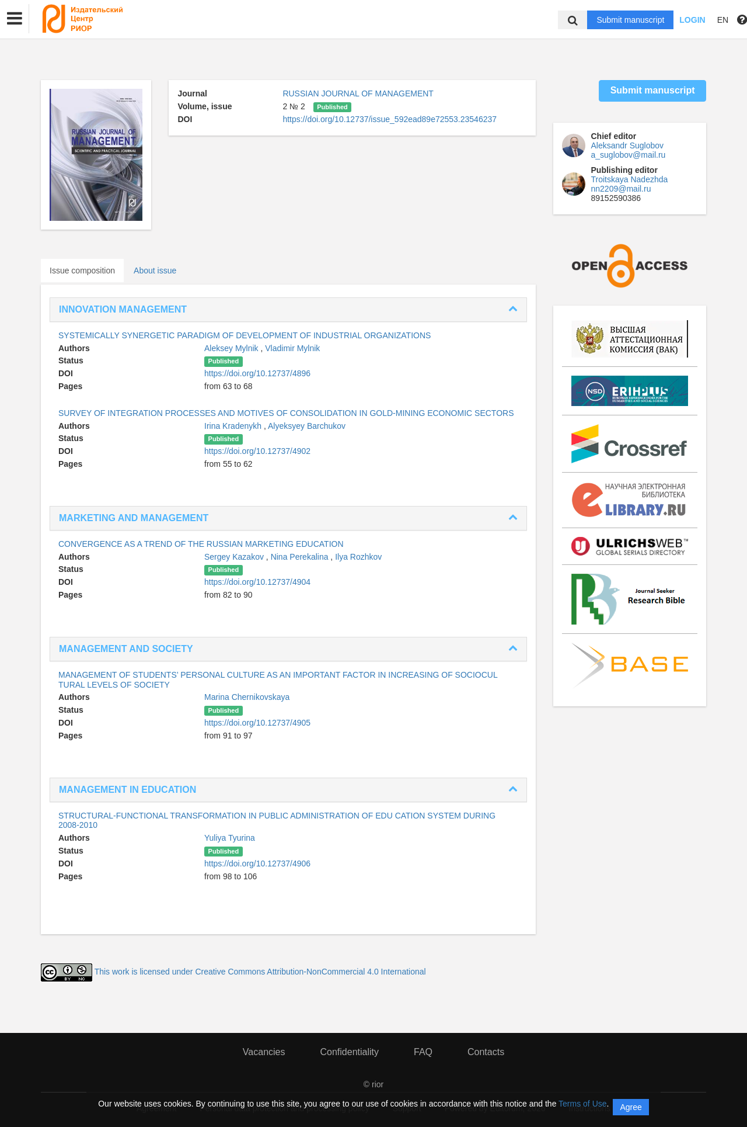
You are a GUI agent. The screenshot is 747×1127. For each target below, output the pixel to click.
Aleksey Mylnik (232, 348)
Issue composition (82, 270)
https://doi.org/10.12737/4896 (257, 373)
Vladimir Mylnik (292, 348)
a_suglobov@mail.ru (628, 154)
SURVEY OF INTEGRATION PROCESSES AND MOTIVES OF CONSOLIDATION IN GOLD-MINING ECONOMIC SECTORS (286, 413)
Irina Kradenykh (234, 426)
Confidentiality (349, 1052)
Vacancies (264, 1052)
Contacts (485, 1052)
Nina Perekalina (301, 556)
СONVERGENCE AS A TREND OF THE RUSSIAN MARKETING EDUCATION (201, 544)
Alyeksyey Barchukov (306, 426)
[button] (14, 18)
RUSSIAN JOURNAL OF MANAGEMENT (358, 93)
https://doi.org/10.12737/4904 (257, 582)
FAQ (423, 1052)
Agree (630, 1107)
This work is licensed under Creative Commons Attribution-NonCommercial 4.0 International (260, 972)
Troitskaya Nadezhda (629, 179)
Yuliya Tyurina (229, 837)
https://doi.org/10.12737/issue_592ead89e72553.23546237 (389, 119)
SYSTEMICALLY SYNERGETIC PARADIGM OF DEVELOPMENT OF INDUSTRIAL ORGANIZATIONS (244, 335)
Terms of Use (582, 1103)
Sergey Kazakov (235, 556)
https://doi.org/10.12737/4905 (257, 722)
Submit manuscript (630, 20)
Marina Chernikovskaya (246, 697)
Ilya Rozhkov (358, 556)
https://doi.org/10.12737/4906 (257, 863)
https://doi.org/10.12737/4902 (257, 451)
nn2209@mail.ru (621, 188)
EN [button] (722, 20)
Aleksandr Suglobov (627, 145)
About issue (155, 270)
